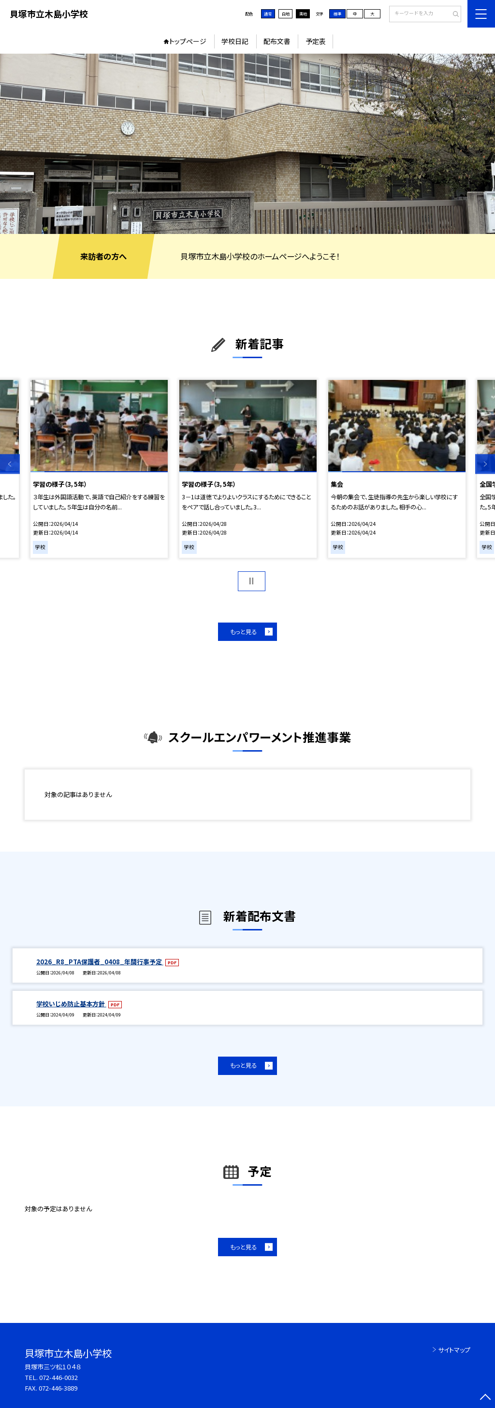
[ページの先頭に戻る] (485, 1398)
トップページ (187, 41)
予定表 (316, 41)
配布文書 (277, 41)
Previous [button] (10, 464)
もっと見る (243, 631)
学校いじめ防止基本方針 (71, 1003)
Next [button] (485, 464)
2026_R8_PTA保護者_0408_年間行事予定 (99, 961)
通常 (268, 13)
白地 (286, 13)
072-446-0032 (58, 1377)
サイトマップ (454, 1349)
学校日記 (234, 41)
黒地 (303, 13)
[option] (247, 144)
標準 (337, 13)
